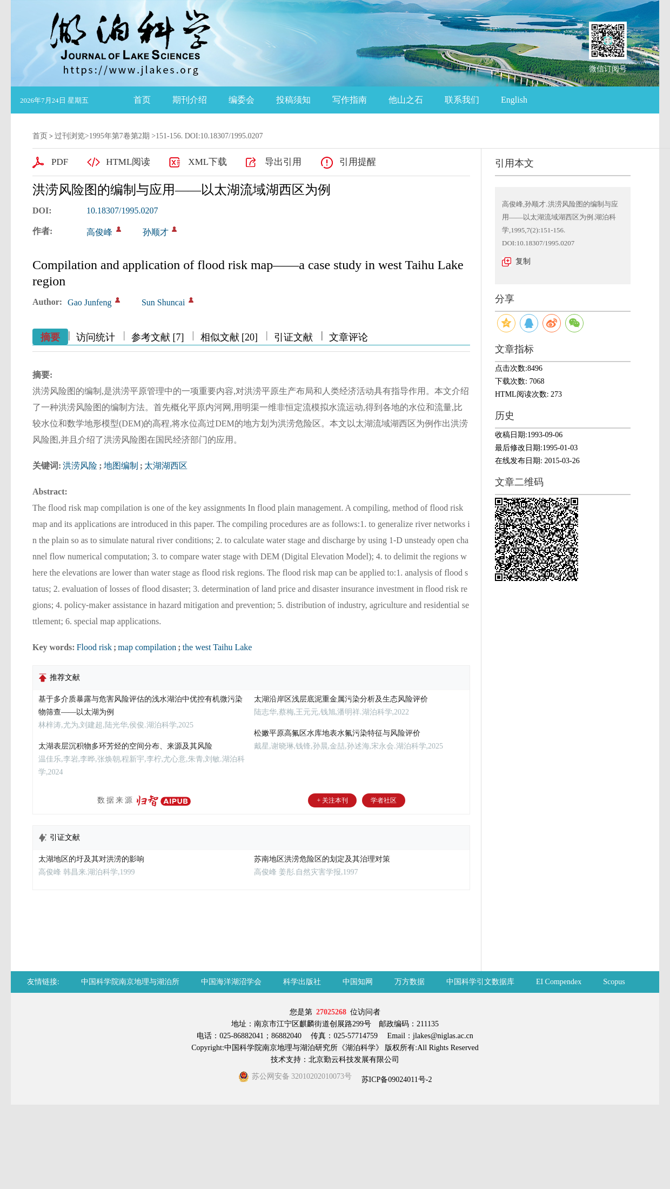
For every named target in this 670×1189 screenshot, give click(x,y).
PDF (59, 162)
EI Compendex (558, 982)
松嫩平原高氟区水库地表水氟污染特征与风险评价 (337, 733)
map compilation (147, 647)
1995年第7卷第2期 (119, 136)
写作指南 (349, 99)
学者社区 (384, 800)
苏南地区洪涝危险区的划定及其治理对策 (322, 859)
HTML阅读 (128, 162)
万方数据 (409, 982)
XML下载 (207, 162)
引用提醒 (357, 162)
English (514, 99)
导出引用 (283, 162)
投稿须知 (293, 99)
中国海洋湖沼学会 (231, 982)
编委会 (241, 99)
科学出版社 (302, 982)
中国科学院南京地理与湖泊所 (130, 982)
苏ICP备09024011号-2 (395, 1080)
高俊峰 (99, 232)
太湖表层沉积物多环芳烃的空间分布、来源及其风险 (125, 746)
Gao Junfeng (89, 302)
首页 (142, 99)
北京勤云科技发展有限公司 (354, 1060)
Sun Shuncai (163, 302)
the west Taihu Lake (217, 647)
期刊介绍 (189, 99)
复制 (523, 261)
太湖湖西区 (165, 465)
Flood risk (94, 647)
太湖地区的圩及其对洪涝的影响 (91, 859)
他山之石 (405, 99)
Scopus (614, 982)
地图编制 (121, 465)
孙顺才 (156, 232)
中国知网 (358, 982)
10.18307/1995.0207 (122, 210)
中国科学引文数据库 (480, 982)
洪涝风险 (80, 465)
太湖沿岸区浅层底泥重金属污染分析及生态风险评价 (341, 699)
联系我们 (462, 99)
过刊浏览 (70, 136)
